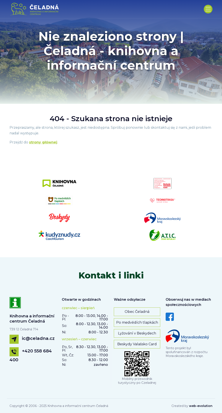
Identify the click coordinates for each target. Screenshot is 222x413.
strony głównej (43, 142)
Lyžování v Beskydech (137, 333)
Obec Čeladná (137, 312)
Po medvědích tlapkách (137, 322)
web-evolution (200, 406)
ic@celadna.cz (38, 338)
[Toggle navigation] (208, 9)
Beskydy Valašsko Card (137, 344)
